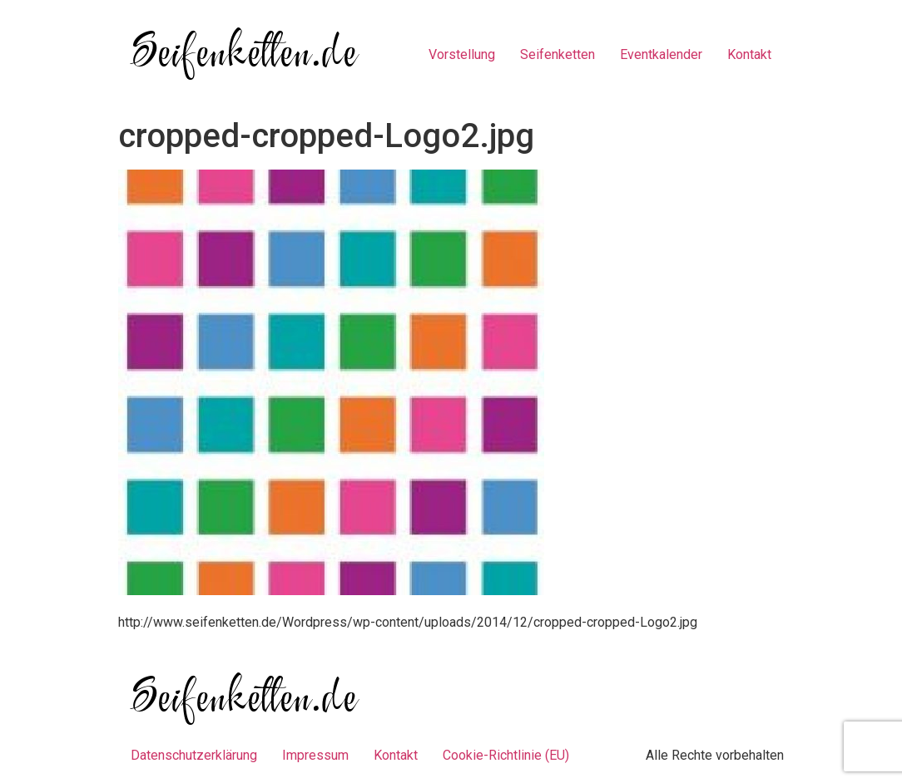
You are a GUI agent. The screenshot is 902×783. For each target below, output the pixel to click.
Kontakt (749, 54)
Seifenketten (557, 54)
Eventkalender (661, 54)
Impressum (315, 755)
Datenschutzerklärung (194, 755)
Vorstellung (462, 54)
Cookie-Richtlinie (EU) (506, 755)
